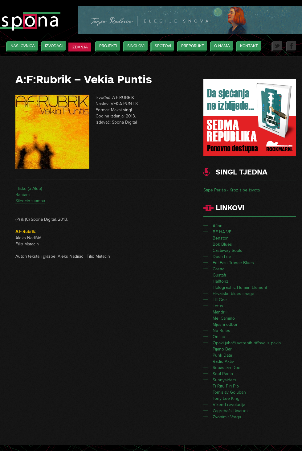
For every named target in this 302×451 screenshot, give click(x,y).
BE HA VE (222, 232)
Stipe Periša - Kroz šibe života (231, 190)
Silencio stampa (30, 201)
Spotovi (161, 46)
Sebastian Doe (226, 367)
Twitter (276, 46)
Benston (221, 238)
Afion (217, 225)
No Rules (221, 330)
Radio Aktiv (223, 361)
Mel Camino (224, 318)
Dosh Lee (222, 256)
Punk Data (222, 355)
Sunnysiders (224, 380)
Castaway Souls (227, 250)
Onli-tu (219, 336)
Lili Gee (220, 299)
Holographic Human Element (240, 287)
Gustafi (219, 275)
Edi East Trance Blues (233, 262)
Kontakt (247, 46)
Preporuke (191, 46)
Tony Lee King (226, 398)
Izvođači (52, 46)
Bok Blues (222, 244)
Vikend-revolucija (229, 404)
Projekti (106, 46)
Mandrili (220, 312)
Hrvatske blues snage (233, 293)
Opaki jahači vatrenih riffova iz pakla (247, 343)
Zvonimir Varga (227, 417)
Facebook (291, 46)
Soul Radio (223, 373)
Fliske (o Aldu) (28, 188)
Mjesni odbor (225, 324)
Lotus (218, 306)
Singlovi (134, 46)
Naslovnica (21, 46)
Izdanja (79, 47)
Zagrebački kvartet (230, 410)
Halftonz (220, 281)
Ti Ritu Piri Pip (226, 386)
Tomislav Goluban (229, 392)
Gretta (218, 269)
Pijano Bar (222, 349)
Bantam (22, 194)
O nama (220, 46)
